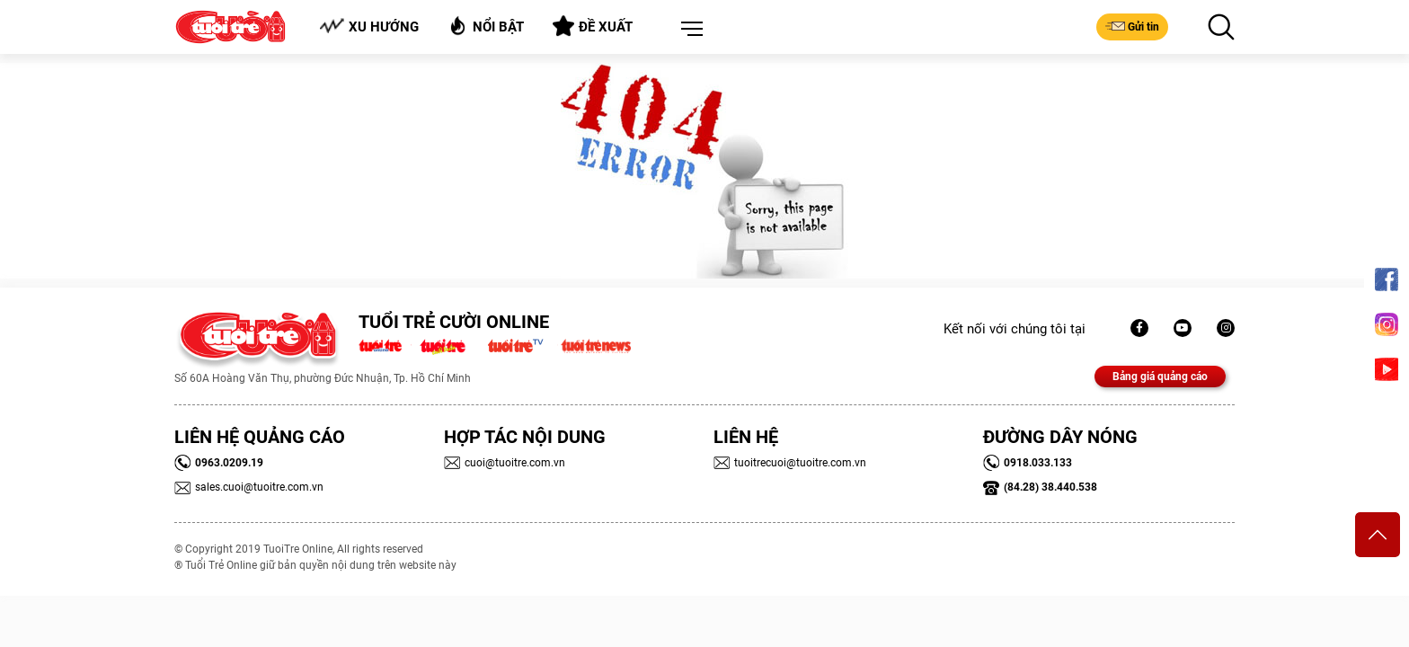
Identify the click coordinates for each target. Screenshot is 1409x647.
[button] (688, 29)
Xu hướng (369, 26)
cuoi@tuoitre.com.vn (504, 462)
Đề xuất (593, 26)
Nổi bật (486, 25)
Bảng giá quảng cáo (1160, 376)
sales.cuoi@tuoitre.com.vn (248, 487)
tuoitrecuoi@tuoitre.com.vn (789, 462)
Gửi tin (1132, 26)
